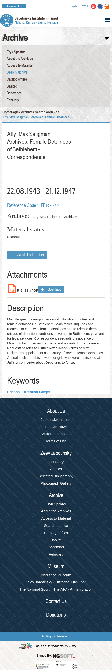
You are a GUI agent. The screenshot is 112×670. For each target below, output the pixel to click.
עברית (85, 6)
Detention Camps (36, 392)
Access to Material (20, 65)
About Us (56, 411)
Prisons (13, 392)
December (14, 93)
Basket (12, 86)
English (74, 6)
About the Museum (56, 575)
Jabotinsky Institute (56, 419)
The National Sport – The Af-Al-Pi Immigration (55, 589)
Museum (56, 566)
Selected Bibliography (56, 476)
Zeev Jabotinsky (56, 453)
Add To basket (30, 255)
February (13, 100)
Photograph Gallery (56, 483)
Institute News (56, 427)
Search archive (17, 72)
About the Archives (20, 58)
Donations (56, 614)
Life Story (56, 462)
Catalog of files (17, 79)
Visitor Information (56, 434)
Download (54, 289)
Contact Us (14, 6)
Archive (27, 112)
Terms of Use (55, 441)
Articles (56, 469)
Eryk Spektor (16, 52)
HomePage (10, 112)
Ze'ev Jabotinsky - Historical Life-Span (56, 582)
